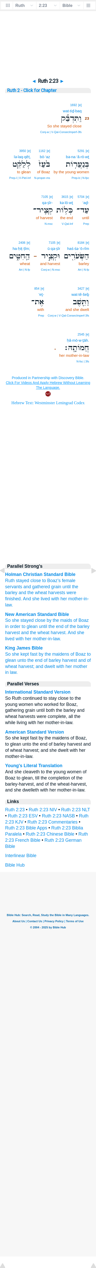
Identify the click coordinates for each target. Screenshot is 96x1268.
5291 (81, 151)
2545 (81, 334)
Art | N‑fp (83, 269)
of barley (52, 660)
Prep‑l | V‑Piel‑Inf (20, 177)
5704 (81, 197)
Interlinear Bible (20, 855)
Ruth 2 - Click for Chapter (32, 90)
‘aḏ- (85, 202)
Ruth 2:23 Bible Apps (26, 827)
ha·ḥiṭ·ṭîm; (21, 248)
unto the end (29, 660)
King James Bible (24, 648)
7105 (44, 197)
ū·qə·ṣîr (54, 248)
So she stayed (19, 620)
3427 (81, 288)
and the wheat (35, 632)
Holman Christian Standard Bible (40, 574)
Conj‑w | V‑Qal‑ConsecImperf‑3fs (61, 132)
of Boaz (81, 620)
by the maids (59, 620)
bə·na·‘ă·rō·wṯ (77, 157)
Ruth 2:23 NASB (58, 815)
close (40, 620)
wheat (41, 592)
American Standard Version (34, 732)
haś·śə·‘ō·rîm (78, 248)
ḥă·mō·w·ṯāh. (78, 340)
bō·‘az (45, 157)
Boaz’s (54, 580)
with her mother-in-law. (38, 638)
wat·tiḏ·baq (72, 111)
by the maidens (54, 654)
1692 (73, 105)
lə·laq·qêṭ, (22, 157)
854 (36, 288)
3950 (22, 151)
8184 (81, 243)
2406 (22, 243)
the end (55, 626)
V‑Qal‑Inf (67, 223)
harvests (56, 592)
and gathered (36, 586)
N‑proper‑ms (42, 177)
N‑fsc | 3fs (83, 361)
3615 (64, 197)
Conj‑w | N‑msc (50, 269)
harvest (12, 632)
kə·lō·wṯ (66, 202)
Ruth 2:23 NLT (75, 809)
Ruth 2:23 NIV (43, 809)
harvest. (59, 632)
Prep (86, 223)
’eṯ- (41, 294)
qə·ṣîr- (47, 202)
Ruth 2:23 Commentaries (52, 822)
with (55, 598)
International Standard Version (37, 692)
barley (11, 592)
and (22, 592)
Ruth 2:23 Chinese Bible (50, 834)
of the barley (77, 626)
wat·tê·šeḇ (80, 294)
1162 (42, 151)
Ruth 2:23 (15, 809)
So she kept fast (21, 654)
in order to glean (21, 626)
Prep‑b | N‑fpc (80, 177)
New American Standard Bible (37, 614)
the (75, 586)
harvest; (26, 666)
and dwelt (45, 666)
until (43, 626)
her (63, 598)
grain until (61, 586)
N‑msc (49, 223)
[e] (79, 105)
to (44, 580)
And (27, 598)
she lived (41, 598)
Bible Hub (15, 865)
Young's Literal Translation (33, 765)
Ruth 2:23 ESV (23, 815)
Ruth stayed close (23, 580)
